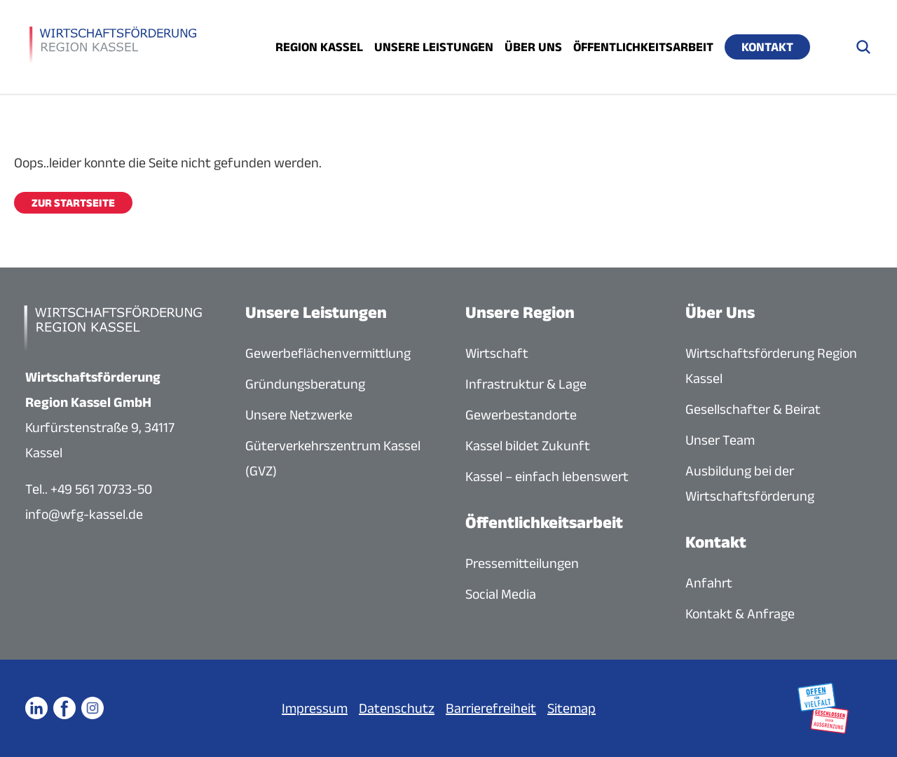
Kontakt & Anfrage (740, 613)
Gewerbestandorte (521, 414)
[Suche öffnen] (863, 47)
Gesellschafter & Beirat (753, 409)
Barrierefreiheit (491, 708)
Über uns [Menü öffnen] (533, 47)
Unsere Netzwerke (298, 414)
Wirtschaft (496, 353)
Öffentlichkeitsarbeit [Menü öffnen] (643, 47)
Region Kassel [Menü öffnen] (319, 47)
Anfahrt (708, 582)
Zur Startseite (73, 203)
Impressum (315, 708)
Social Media (500, 594)
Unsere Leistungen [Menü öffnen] (433, 47)
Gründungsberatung (305, 383)
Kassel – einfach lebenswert (547, 476)
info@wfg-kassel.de (84, 514)
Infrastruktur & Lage (526, 383)
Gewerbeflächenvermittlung (328, 353)
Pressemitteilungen (522, 563)
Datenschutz (396, 708)
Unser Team (720, 439)
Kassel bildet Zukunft (527, 445)
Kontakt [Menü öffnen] (767, 47)
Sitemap (571, 708)
